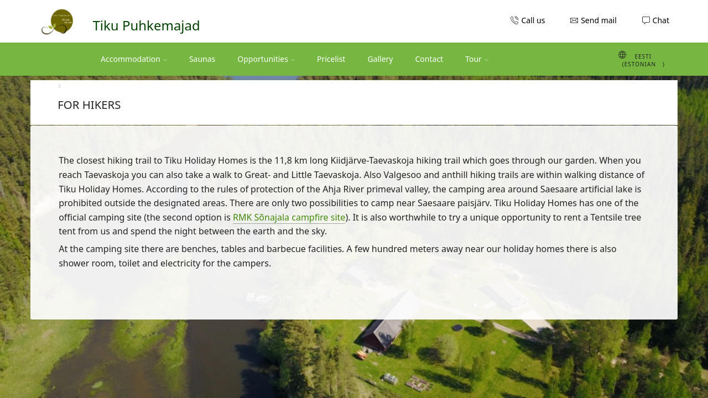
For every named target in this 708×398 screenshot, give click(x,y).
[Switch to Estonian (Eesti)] (623, 59)
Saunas (202, 59)
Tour (476, 59)
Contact (429, 59)
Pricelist (331, 59)
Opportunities (266, 59)
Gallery (380, 59)
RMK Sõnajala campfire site (289, 217)
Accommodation (134, 59)
